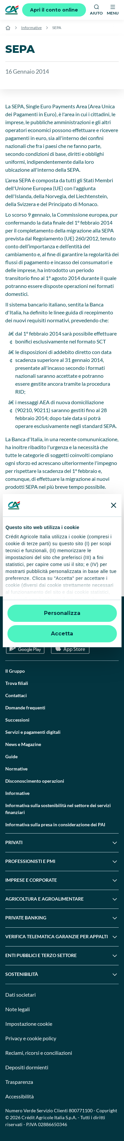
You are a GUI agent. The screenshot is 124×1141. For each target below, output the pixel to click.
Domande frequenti (25, 707)
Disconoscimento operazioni (34, 781)
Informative (31, 27)
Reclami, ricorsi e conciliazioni (38, 1053)
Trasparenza (19, 1082)
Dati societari (20, 994)
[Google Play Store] (25, 648)
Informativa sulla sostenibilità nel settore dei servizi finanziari (58, 808)
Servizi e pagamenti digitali (33, 732)
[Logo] (12, 10)
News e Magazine (23, 744)
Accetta (62, 633)
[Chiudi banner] (113, 505)
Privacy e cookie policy (30, 1038)
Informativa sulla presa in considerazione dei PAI (55, 824)
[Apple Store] (70, 648)
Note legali (17, 1009)
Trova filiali (16, 683)
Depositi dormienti (26, 1067)
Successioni (17, 720)
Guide (11, 756)
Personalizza (62, 613)
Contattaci (16, 695)
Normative (16, 768)
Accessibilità (19, 1096)
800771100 (81, 1110)
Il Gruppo (15, 671)
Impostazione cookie (28, 1023)
